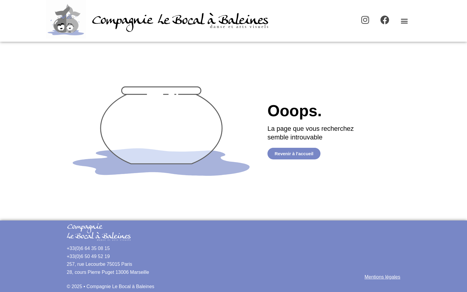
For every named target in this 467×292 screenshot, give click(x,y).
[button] (404, 21)
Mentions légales (382, 276)
